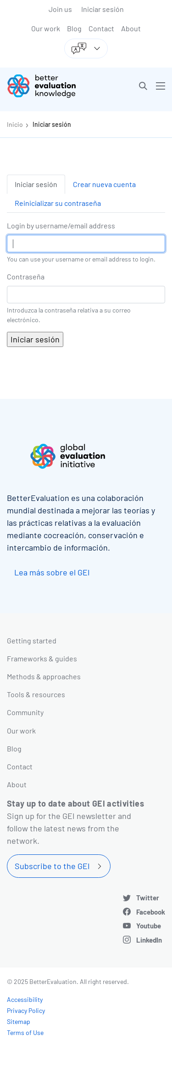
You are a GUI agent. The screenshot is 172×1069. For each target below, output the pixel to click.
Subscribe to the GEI (52, 866)
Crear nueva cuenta (104, 184)
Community (25, 712)
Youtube (148, 925)
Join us (60, 9)
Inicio (15, 124)
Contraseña (25, 276)
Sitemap (18, 1021)
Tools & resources (36, 694)
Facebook (150, 912)
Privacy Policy (26, 1010)
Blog (74, 28)
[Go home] (50, 86)
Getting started (31, 640)
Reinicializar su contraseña (58, 203)
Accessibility (25, 999)
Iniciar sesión (102, 9)
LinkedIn (149, 940)
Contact (101, 28)
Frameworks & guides (42, 658)
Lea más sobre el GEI (52, 572)
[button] (143, 86)
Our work (45, 28)
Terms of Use (25, 1032)
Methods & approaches (44, 676)
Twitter (147, 897)
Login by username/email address (61, 225)
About (131, 28)
